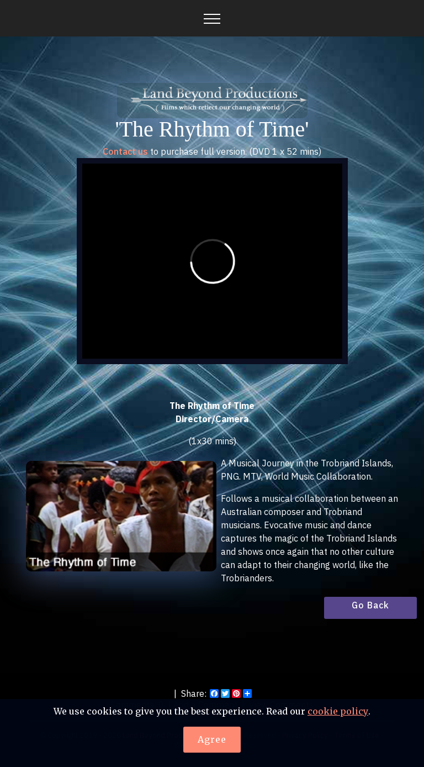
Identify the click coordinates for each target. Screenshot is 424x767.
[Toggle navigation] (212, 18)
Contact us (125, 151)
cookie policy (338, 711)
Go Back (370, 605)
